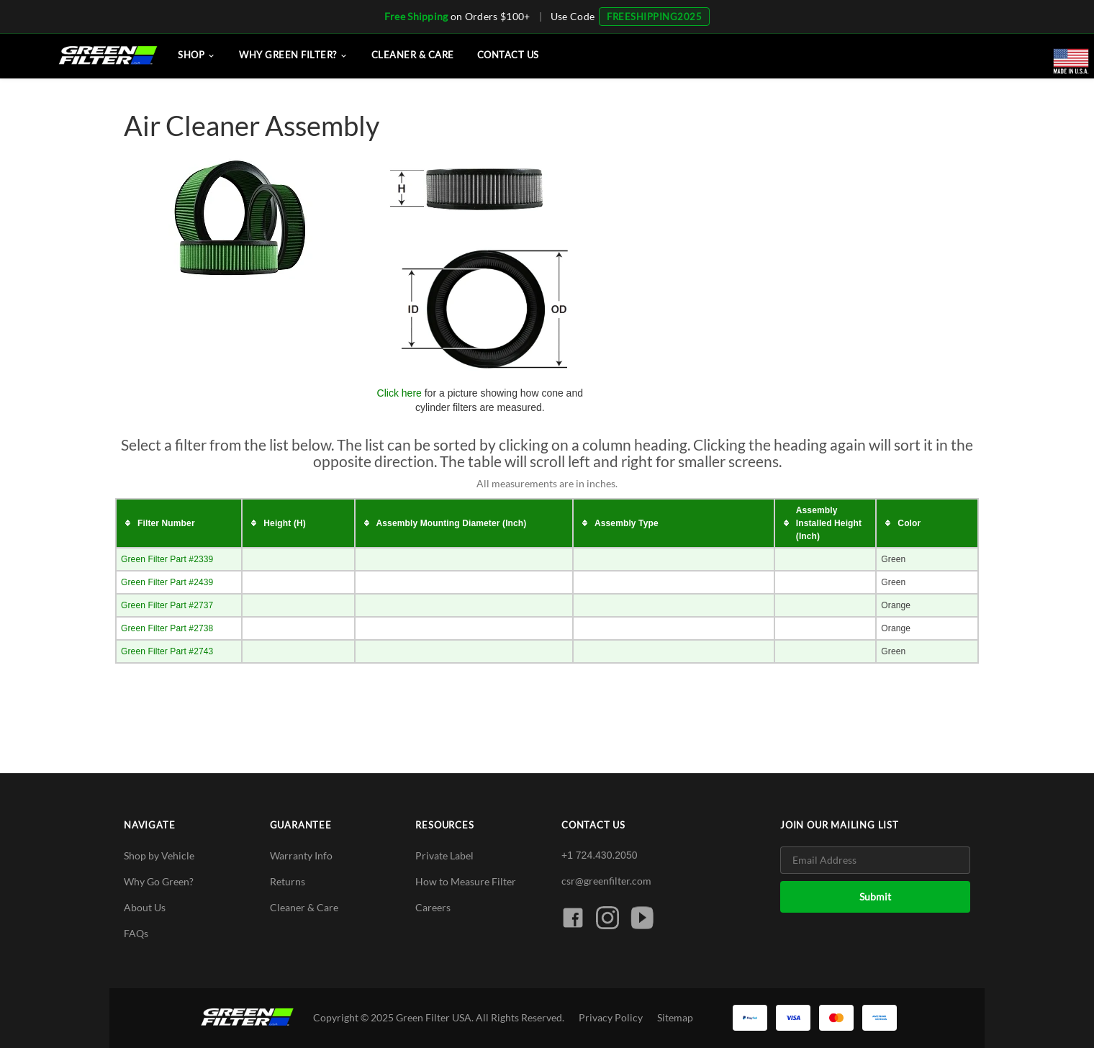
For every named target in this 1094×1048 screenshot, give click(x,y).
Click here (399, 393)
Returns (287, 881)
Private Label (444, 855)
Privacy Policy (611, 1017)
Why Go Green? (159, 881)
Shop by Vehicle (159, 855)
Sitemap (675, 1017)
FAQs (136, 933)
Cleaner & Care (304, 907)
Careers (433, 907)
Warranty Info (301, 855)
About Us (145, 907)
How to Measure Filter (465, 881)
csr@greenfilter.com (606, 881)
